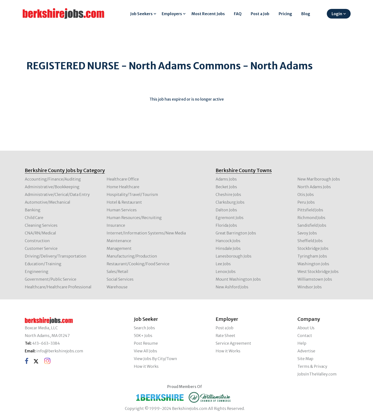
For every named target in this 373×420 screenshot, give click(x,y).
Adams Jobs (226, 179)
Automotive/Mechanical (47, 202)
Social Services (120, 279)
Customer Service (41, 248)
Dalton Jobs (226, 209)
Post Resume (146, 343)
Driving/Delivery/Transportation (55, 256)
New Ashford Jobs (232, 286)
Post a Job (260, 13)
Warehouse (117, 286)
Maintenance (119, 240)
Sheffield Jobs (310, 240)
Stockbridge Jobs (312, 248)
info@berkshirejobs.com (59, 351)
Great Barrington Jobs (236, 233)
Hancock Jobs (228, 240)
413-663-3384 (46, 343)
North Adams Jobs (314, 186)
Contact (304, 335)
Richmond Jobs (311, 217)
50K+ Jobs (143, 335)
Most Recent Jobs (208, 13)
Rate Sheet (225, 335)
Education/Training (43, 263)
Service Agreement (233, 343)
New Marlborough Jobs (318, 179)
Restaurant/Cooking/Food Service (138, 263)
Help (301, 343)
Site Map (305, 358)
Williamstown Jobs (314, 279)
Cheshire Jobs (228, 194)
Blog (305, 13)
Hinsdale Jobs (228, 248)
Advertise (306, 351)
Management (119, 248)
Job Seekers (141, 13)
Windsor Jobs (309, 286)
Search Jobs (144, 327)
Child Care (34, 217)
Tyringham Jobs (312, 256)
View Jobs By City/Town (155, 358)
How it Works (146, 366)
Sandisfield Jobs (311, 225)
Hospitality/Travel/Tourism (132, 194)
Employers (172, 13)
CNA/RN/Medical (40, 233)
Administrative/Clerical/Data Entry (57, 194)
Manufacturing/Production (132, 256)
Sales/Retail (117, 271)
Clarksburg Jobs (230, 202)
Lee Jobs (223, 263)
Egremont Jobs (230, 217)
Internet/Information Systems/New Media (146, 233)
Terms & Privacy (312, 366)
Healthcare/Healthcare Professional (58, 286)
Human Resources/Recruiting (134, 217)
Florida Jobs (226, 225)
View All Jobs (145, 351)
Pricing (285, 13)
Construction (37, 240)
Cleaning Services (41, 225)
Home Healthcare (123, 186)
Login (337, 13)
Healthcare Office (123, 179)
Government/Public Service (50, 279)
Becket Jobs (226, 186)
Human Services (122, 209)
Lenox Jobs (226, 271)
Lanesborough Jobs (233, 256)
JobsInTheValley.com (317, 374)
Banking (32, 209)
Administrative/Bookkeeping (52, 186)
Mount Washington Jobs (238, 279)
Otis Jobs (305, 194)
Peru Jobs (306, 202)
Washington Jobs (313, 263)
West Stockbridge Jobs (318, 271)
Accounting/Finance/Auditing (53, 179)
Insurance (116, 225)
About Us (306, 327)
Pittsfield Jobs (310, 209)
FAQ (238, 13)
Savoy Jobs (307, 233)
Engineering (36, 271)
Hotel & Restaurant (124, 202)
